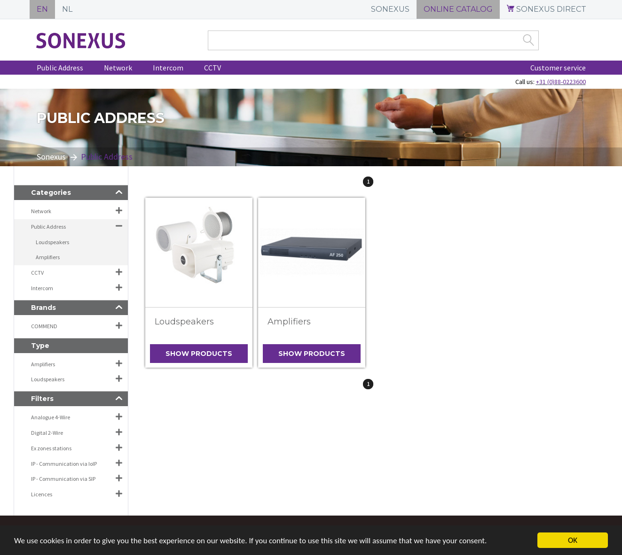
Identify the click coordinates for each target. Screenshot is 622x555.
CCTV (212, 67)
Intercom (168, 67)
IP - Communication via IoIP (64, 463)
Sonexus (51, 156)
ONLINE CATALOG (458, 9)
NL (67, 9)
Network (118, 67)
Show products (198, 353)
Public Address (60, 67)
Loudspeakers (184, 321)
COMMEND (44, 326)
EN (42, 9)
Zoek (528, 40)
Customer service (558, 67)
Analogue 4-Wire (50, 417)
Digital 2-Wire (47, 432)
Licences (41, 494)
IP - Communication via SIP (63, 478)
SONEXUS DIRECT (546, 9)
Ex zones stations (51, 448)
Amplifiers (289, 321)
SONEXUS (390, 9)
